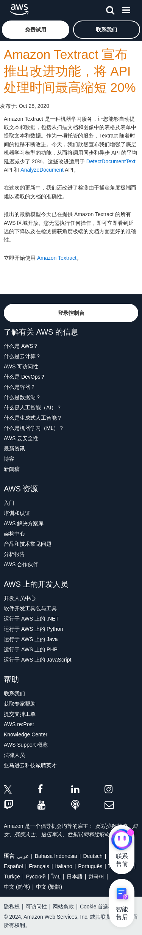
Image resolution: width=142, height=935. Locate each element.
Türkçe (12, 876)
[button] (35, 30)
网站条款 (63, 906)
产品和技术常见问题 (27, 544)
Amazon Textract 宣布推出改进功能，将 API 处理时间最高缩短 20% (70, 71)
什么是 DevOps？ (24, 377)
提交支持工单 (20, 714)
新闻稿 (12, 469)
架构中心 (14, 534)
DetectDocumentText (111, 161)
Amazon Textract (56, 258)
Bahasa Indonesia (56, 856)
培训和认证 (17, 513)
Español (13, 866)
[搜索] (110, 9)
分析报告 (14, 554)
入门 (9, 503)
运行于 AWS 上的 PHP (31, 649)
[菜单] (126, 9)
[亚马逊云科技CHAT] (121, 840)
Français (39, 866)
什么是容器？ (20, 387)
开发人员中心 (20, 598)
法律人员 (14, 755)
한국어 (96, 876)
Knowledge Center (25, 734)
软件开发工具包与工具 (30, 608)
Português (90, 866)
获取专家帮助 (20, 704)
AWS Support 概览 (26, 745)
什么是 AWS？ (21, 346)
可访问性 (36, 906)
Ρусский (35, 876)
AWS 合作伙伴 (21, 564)
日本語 (75, 876)
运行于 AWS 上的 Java (31, 639)
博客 (9, 459)
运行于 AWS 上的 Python (33, 629)
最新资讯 (14, 448)
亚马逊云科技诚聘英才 (30, 765)
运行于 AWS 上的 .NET (31, 619)
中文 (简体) (17, 887)
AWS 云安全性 (21, 438)
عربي (23, 856)
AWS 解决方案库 (24, 523)
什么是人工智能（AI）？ (33, 407)
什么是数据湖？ (22, 397)
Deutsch (92, 856)
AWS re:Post (19, 724)
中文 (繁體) (49, 887)
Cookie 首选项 (97, 906)
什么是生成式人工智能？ (33, 418)
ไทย (56, 876)
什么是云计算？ (22, 356)
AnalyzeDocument (42, 170)
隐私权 (12, 906)
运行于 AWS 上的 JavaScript (37, 660)
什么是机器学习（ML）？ (34, 428)
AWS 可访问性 (21, 366)
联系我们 (14, 693)
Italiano (63, 866)
